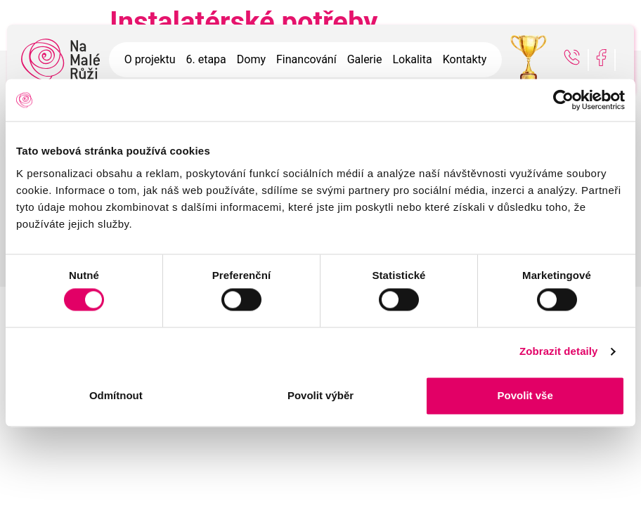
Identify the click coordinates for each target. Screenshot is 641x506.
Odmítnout (116, 395)
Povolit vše (525, 395)
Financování (306, 59)
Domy (251, 59)
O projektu (150, 59)
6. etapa (206, 59)
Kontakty (465, 59)
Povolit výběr (320, 395)
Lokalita (412, 59)
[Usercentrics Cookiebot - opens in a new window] (563, 99)
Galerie (364, 59)
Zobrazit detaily (558, 352)
